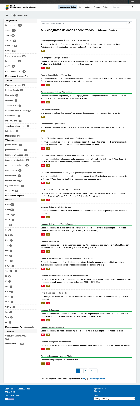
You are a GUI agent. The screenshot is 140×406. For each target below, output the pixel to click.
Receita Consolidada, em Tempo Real (56, 75)
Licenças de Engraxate (50, 241)
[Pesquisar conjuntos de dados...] (123, 7)
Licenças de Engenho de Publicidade (56, 342)
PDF (43, 68)
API (83, 379)
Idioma (96, 395)
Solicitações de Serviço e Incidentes (55, 58)
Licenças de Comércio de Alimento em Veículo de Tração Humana (68, 258)
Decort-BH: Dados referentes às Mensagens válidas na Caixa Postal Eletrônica (73, 155)
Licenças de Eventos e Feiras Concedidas (57, 207)
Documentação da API (97, 379)
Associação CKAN (12, 395)
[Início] (7, 15)
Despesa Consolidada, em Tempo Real (56, 92)
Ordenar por (102, 30)
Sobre (105, 7)
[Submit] (132, 7)
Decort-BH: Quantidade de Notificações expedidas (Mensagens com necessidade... (75, 172)
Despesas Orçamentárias (51, 109)
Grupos (97, 7)
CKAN (97, 391)
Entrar (132, 2)
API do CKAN (10, 392)
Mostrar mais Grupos (14, 136)
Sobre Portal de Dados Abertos (17, 389)
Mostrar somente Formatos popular (19, 327)
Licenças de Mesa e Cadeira (52, 327)
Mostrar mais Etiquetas (14, 196)
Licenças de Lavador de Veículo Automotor (58, 224)
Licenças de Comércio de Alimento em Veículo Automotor (64, 276)
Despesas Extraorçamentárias (53, 124)
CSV (43, 51)
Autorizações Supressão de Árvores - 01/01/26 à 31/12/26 (65, 41)
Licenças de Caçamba (50, 310)
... (88, 370)
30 (91, 371)
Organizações (84, 7)
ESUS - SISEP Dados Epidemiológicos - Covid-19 (60, 190)
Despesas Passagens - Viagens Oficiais (57, 356)
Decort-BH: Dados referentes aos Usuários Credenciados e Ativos (67, 138)
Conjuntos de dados (67, 7)
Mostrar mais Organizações (16, 76)
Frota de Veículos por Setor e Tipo (55, 293)
